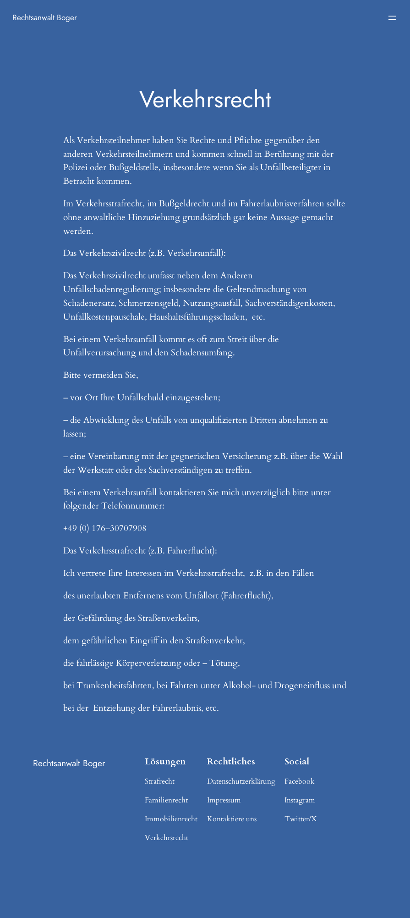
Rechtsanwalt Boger (44, 17)
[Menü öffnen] (392, 17)
